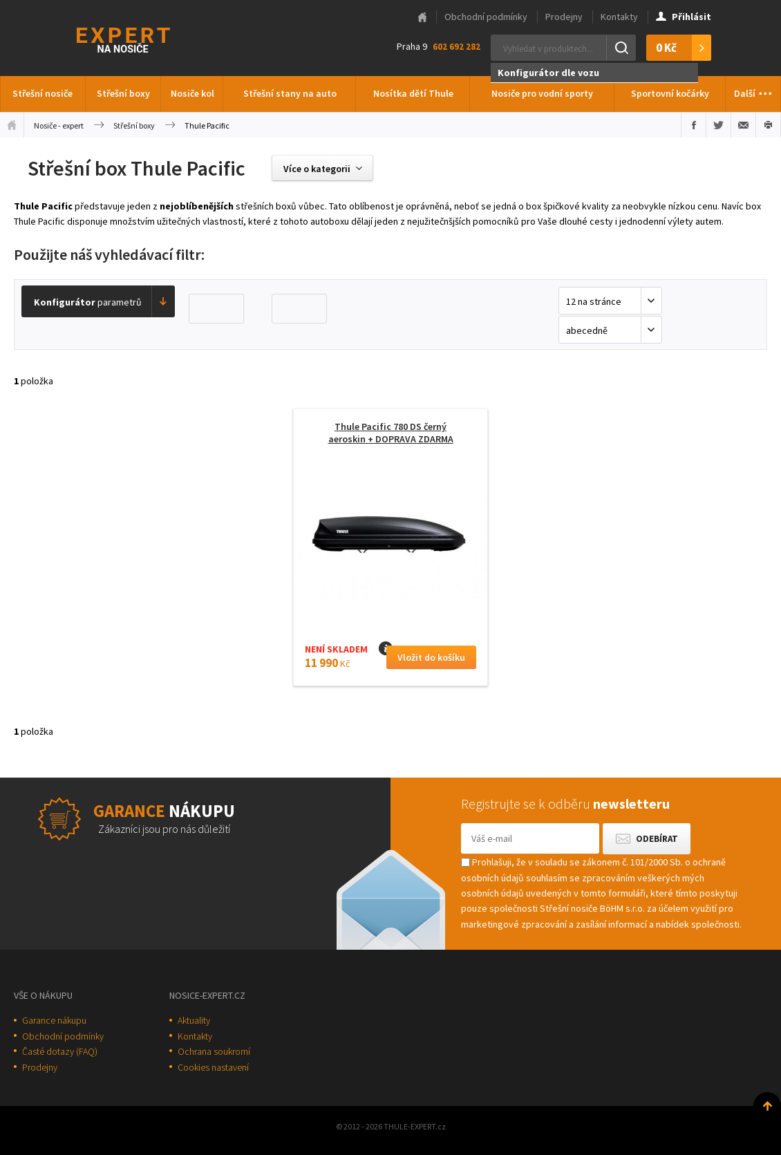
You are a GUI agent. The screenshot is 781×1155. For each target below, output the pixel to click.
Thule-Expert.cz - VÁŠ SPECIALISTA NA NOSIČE (141, 38)
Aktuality (194, 1020)
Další (753, 90)
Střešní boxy (123, 93)
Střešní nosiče (42, 93)
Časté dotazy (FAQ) (59, 1051)
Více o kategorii (316, 168)
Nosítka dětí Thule (413, 93)
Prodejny (564, 16)
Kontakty (619, 16)
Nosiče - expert (59, 125)
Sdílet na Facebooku (693, 125)
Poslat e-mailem (743, 125)
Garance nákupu (54, 1020)
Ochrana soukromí (214, 1051)
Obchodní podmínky (485, 16)
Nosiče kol (192, 93)
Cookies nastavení (213, 1067)
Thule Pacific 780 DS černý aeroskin (390, 432)
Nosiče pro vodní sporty (542, 93)
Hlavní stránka (422, 17)
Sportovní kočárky (670, 93)
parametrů (88, 302)
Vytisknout (768, 125)
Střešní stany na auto (290, 93)
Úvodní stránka (11, 125)
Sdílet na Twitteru (718, 125)
